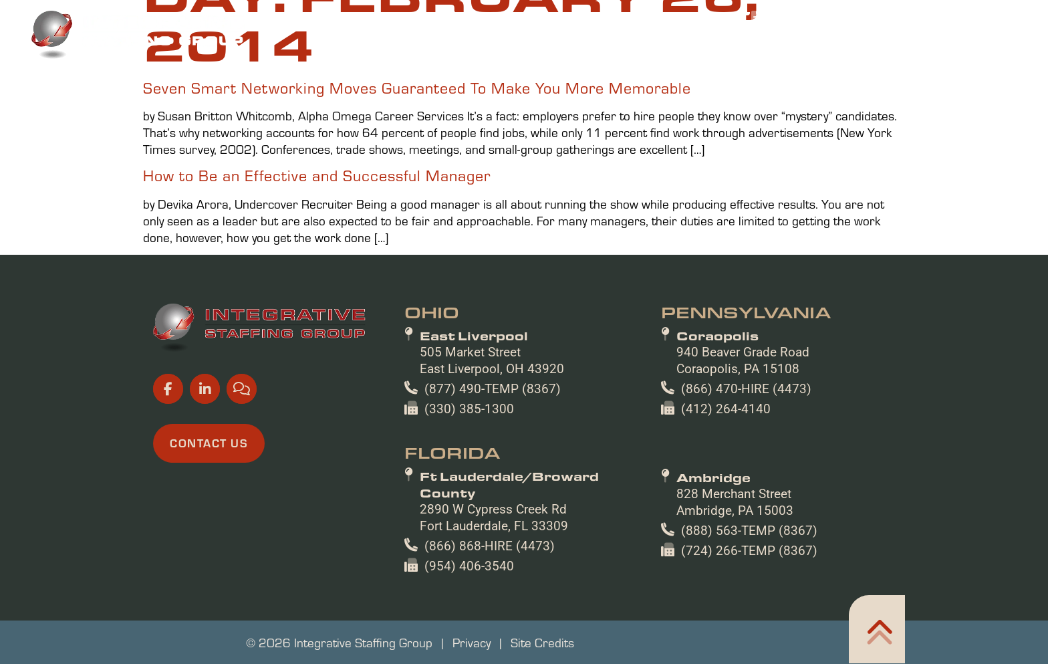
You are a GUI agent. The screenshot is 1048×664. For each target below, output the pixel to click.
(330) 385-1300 (469, 409)
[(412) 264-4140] (667, 408)
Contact (972, 41)
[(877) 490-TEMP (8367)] (411, 388)
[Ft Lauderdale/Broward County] (408, 474)
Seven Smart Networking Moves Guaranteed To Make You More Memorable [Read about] (417, 87)
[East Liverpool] (408, 334)
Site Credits (542, 642)
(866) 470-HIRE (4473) (746, 389)
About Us (782, 41)
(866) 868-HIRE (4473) (489, 546)
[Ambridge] (665, 476)
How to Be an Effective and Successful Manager (317, 175)
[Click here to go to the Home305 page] (877, 629)
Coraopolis (717, 336)
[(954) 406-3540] (411, 565)
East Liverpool (474, 336)
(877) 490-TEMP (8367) (492, 389)
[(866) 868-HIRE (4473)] (411, 545)
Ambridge (713, 477)
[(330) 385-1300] (411, 408)
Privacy (471, 642)
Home (402, 40)
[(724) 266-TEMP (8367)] (667, 549)
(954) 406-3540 (469, 566)
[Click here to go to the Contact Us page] (209, 443)
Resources (877, 41)
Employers (585, 41)
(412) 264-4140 (726, 409)
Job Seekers (482, 41)
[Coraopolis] (665, 334)
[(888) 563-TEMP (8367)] (667, 529)
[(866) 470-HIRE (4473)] (667, 388)
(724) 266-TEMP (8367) (749, 550)
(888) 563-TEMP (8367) (749, 530)
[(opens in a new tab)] (693, 16)
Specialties (685, 41)
